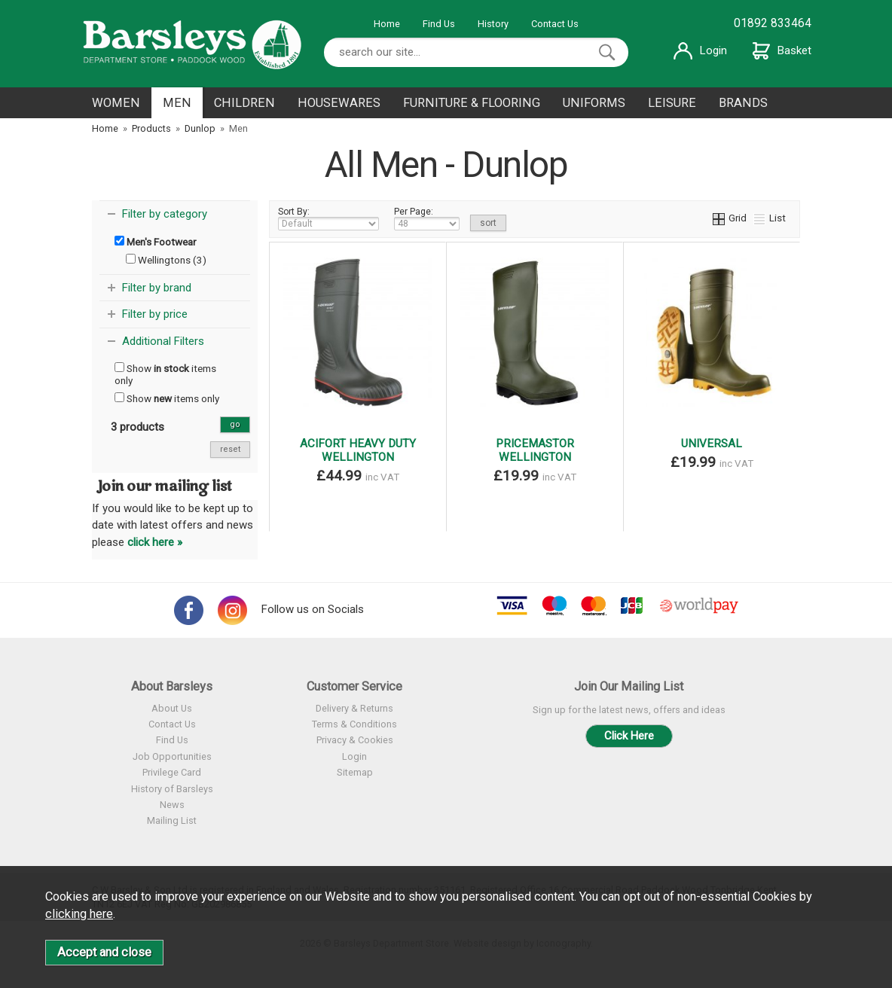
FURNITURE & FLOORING (471, 103)
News (172, 804)
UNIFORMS (594, 103)
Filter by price (155, 314)
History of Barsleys (172, 788)
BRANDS (743, 103)
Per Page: (427, 218)
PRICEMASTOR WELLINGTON (535, 450)
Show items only (165, 374)
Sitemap (355, 772)
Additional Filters (163, 341)
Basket (782, 50)
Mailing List (172, 820)
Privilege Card (171, 772)
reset (230, 449)
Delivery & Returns (354, 708)
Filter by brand (156, 287)
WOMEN (116, 103)
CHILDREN (244, 103)
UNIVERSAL (711, 443)
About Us (171, 708)
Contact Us (555, 23)
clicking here (79, 914)
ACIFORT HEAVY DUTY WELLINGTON (358, 450)
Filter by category (164, 214)
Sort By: (328, 218)
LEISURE (672, 103)
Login (700, 50)
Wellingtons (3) (166, 260)
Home (387, 23)
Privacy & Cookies (354, 740)
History (493, 23)
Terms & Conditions (354, 724)
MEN (177, 103)
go (235, 424)
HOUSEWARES (339, 103)
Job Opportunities (172, 756)
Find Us (439, 23)
